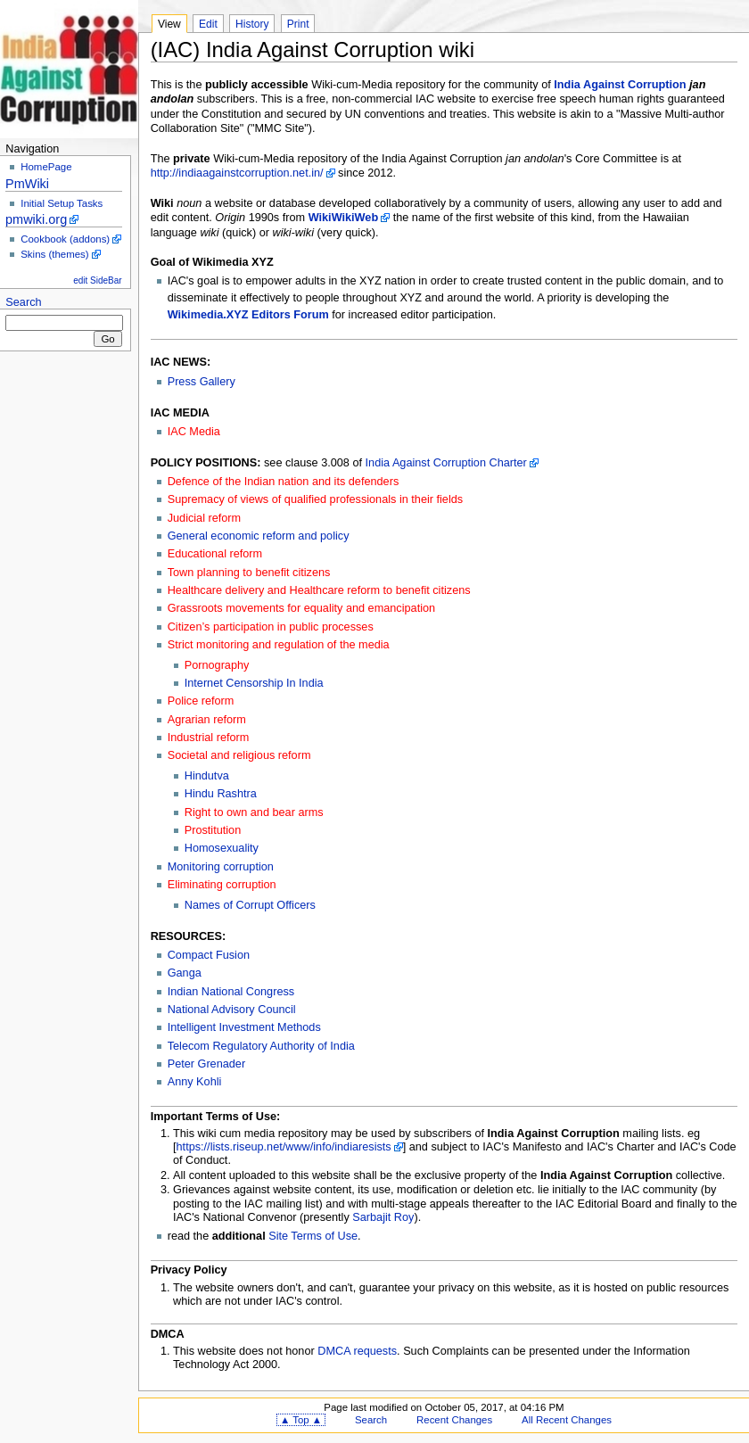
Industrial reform (209, 737)
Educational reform (215, 554)
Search (23, 302)
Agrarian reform (207, 719)
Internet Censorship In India (254, 683)
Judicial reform (205, 518)
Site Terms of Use (313, 1236)
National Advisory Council (232, 1009)
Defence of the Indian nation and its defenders (283, 481)
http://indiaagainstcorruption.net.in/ (237, 173)
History (251, 24)
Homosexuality (222, 848)
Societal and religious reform (239, 755)
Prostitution (213, 830)
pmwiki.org (36, 219)
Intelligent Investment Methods (244, 1027)
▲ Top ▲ (301, 1419)
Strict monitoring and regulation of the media (279, 645)
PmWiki (27, 184)
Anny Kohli (195, 1082)
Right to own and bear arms (254, 812)
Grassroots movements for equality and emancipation (301, 608)
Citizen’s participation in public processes (271, 627)
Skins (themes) (54, 254)
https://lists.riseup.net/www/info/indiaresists (284, 1147)
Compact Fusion (209, 955)
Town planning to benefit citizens (249, 572)
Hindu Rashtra (221, 793)
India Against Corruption (620, 84)
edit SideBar (97, 280)
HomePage (46, 166)
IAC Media (194, 431)
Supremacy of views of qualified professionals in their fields (315, 499)
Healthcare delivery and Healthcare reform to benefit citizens (319, 590)
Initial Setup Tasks (62, 203)
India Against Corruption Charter (446, 463)
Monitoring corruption (221, 867)
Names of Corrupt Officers (250, 905)
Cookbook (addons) (65, 239)
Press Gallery (201, 381)
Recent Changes (454, 1419)
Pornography (217, 665)
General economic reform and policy (259, 536)
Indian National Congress (231, 991)
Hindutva (207, 776)
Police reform (201, 701)
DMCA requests (357, 1351)
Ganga (185, 973)
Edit (208, 24)
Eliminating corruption (222, 884)
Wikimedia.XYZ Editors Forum (248, 315)
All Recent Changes (567, 1419)
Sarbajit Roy (383, 1217)
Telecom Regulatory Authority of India (261, 1046)
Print (298, 24)
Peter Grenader (206, 1064)
